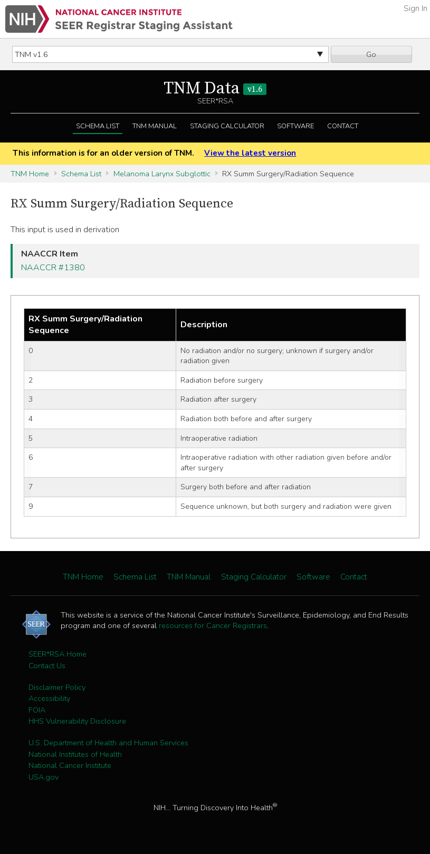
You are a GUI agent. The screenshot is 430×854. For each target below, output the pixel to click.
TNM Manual (154, 126)
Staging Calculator (227, 126)
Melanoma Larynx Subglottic (162, 173)
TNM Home (30, 173)
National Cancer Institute (69, 765)
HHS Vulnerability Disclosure (77, 721)
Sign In (415, 8)
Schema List (97, 126)
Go (371, 54)
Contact (342, 126)
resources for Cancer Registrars (213, 625)
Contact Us (46, 665)
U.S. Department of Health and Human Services (108, 742)
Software (295, 126)
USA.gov (43, 777)
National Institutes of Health (75, 754)
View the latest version (250, 153)
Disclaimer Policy (56, 687)
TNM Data (215, 88)
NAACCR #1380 (53, 267)
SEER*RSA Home (57, 654)
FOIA (36, 710)
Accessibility (49, 698)
